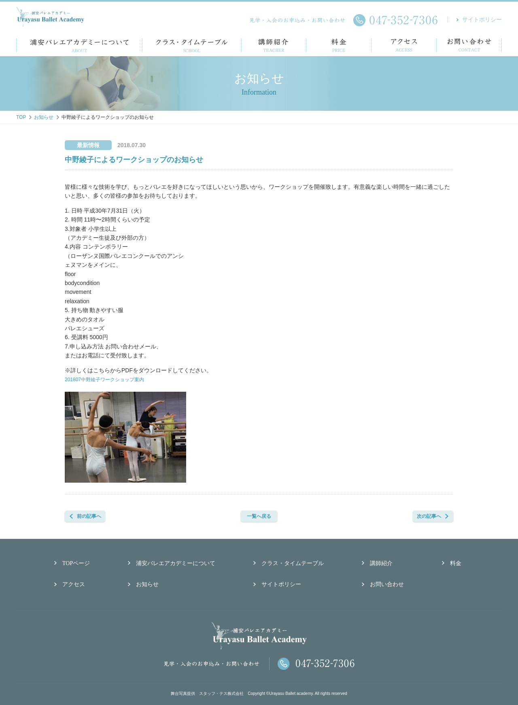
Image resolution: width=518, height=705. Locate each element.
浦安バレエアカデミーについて (175, 563)
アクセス (73, 584)
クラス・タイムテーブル (292, 563)
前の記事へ (91, 516)
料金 (455, 563)
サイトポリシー (482, 20)
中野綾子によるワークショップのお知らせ (134, 160)
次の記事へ (427, 516)
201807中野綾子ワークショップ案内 (111, 379)
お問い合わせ (387, 584)
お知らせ (43, 117)
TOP (21, 117)
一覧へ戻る (267, 516)
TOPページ (76, 563)
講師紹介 (381, 563)
